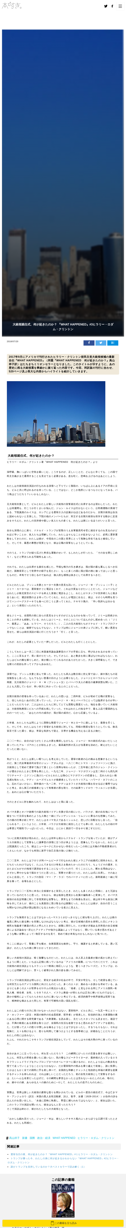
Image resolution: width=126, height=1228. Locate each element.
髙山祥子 (14, 1138)
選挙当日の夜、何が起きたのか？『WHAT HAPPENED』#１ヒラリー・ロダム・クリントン (62, 1154)
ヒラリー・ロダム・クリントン (96, 1138)
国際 (32, 1138)
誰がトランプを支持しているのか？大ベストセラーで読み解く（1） (48, 1166)
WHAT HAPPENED (64, 1138)
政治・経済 (43, 1138)
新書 (24, 1138)
